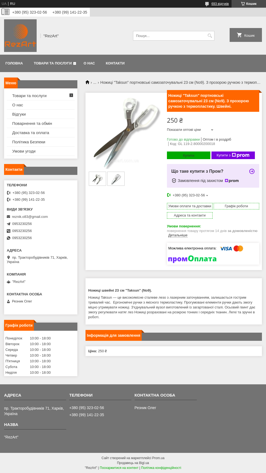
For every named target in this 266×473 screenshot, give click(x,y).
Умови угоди (24, 151)
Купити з (233, 155)
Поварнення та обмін (32, 123)
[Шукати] (209, 36)
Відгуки (19, 114)
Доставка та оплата (30, 132)
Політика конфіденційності (161, 468)
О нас (89, 63)
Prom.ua (158, 458)
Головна (14, 63)
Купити (188, 155)
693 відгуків (220, 4)
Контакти (115, 63)
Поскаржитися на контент (119, 468)
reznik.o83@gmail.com (30, 217)
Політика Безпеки (28, 142)
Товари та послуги (53, 63)
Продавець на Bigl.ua (133, 463)
